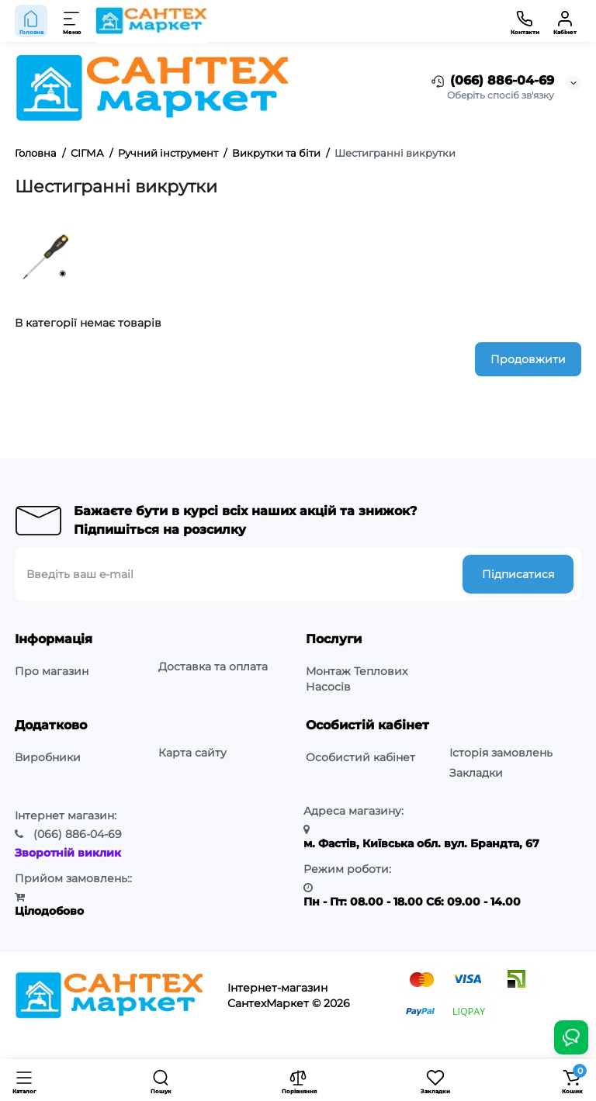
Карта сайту (192, 753)
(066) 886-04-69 (491, 81)
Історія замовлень (501, 753)
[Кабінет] (565, 21)
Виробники (48, 757)
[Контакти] (524, 21)
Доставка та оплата (213, 666)
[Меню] (72, 21)
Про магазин (51, 671)
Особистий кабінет (360, 757)
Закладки (476, 773)
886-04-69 (77, 834)
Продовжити (528, 359)
